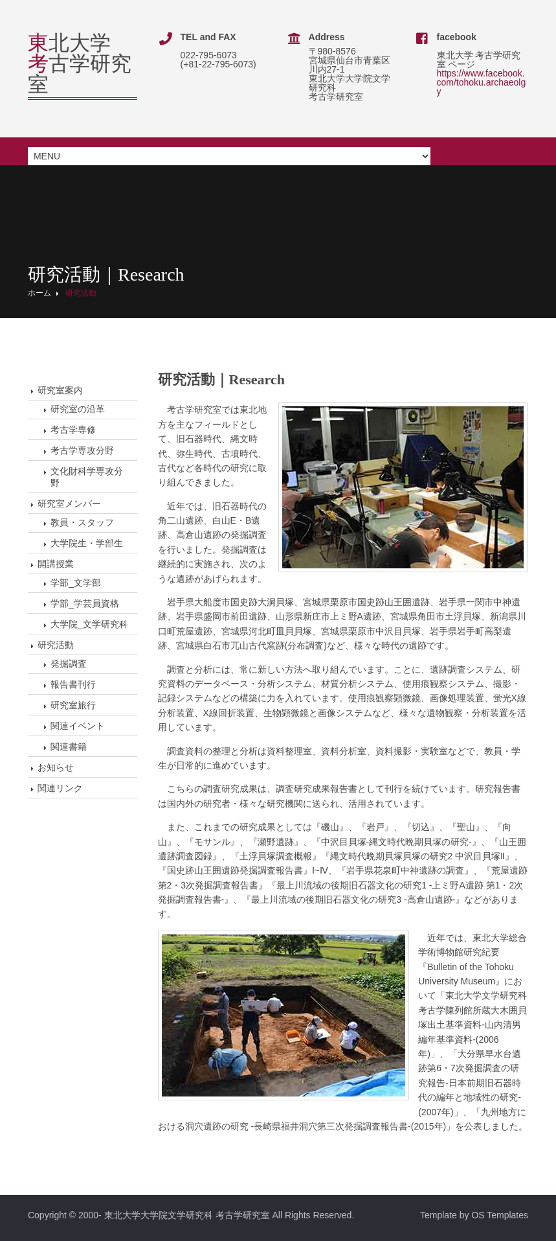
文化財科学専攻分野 (86, 477)
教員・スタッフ (82, 522)
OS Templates (499, 1214)
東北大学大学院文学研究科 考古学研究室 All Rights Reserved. (229, 1214)
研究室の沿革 (77, 409)
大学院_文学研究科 (89, 624)
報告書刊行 (73, 684)
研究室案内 (60, 390)
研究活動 (80, 292)
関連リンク (60, 788)
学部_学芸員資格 (84, 603)
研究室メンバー (69, 503)
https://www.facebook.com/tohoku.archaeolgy (482, 82)
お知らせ (56, 767)
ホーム (39, 292)
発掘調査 (68, 663)
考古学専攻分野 (82, 450)
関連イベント (77, 726)
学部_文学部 (75, 582)
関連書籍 (68, 746)
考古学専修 (73, 429)
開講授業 (56, 564)
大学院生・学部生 (86, 543)
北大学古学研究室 (79, 63)
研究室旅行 (73, 705)
